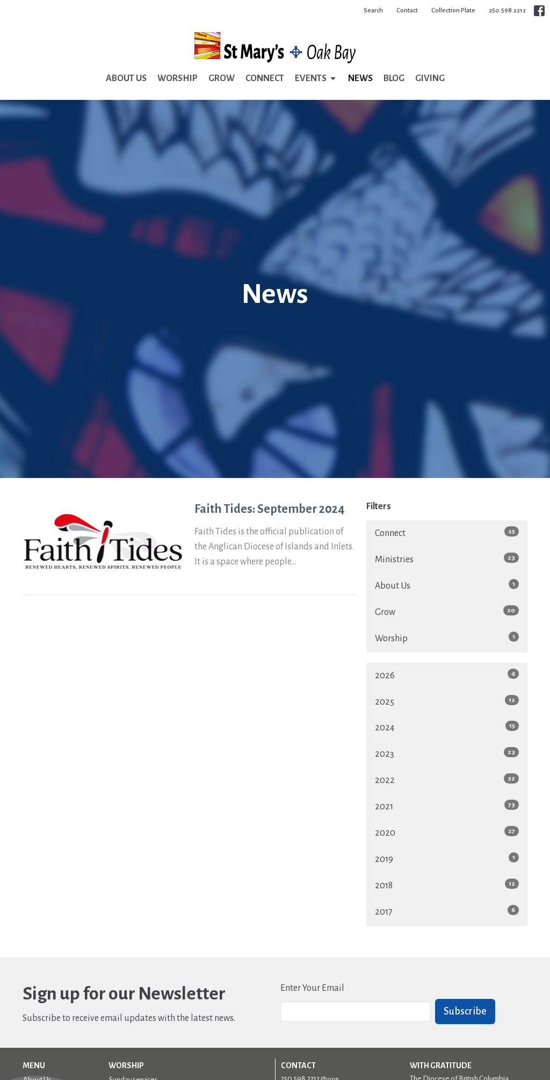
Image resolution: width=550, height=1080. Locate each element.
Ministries (447, 558)
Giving (430, 78)
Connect (264, 78)
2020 (447, 832)
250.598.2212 (507, 10)
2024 (447, 727)
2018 (447, 884)
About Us (126, 78)
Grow (221, 78)
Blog (393, 78)
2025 (447, 701)
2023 (447, 753)
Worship (177, 78)
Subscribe (465, 1011)
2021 (447, 805)
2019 (447, 858)
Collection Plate (453, 10)
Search (373, 10)
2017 (447, 911)
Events (316, 79)
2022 (447, 779)
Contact (407, 10)
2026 (447, 674)
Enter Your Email (312, 988)
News (360, 78)
